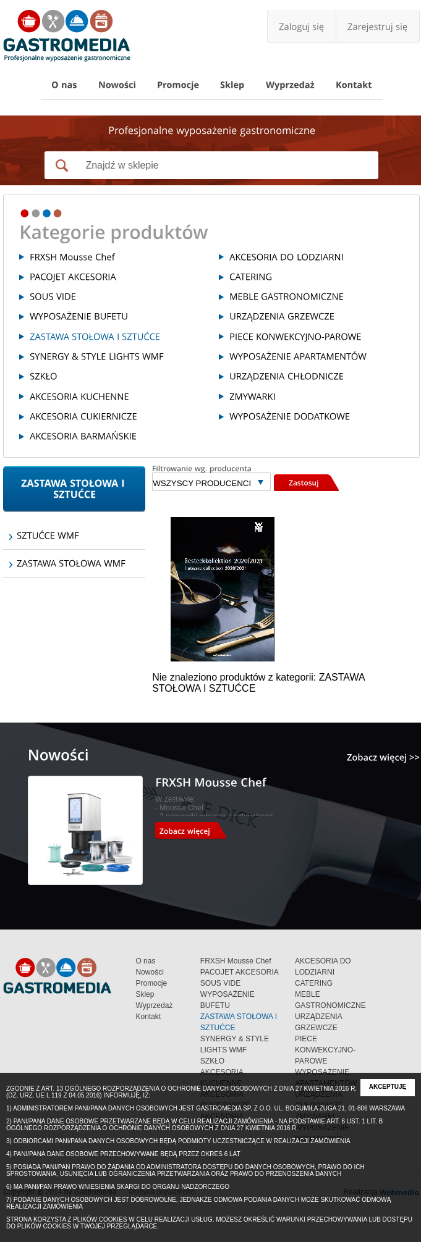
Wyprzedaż (153, 1005)
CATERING (314, 983)
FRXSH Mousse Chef (235, 961)
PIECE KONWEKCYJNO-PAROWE (325, 1049)
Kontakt (148, 1016)
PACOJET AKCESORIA (239, 972)
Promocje (151, 983)
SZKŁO (212, 1061)
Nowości (149, 972)
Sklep (144, 994)
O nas (145, 961)
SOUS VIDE (220, 983)
